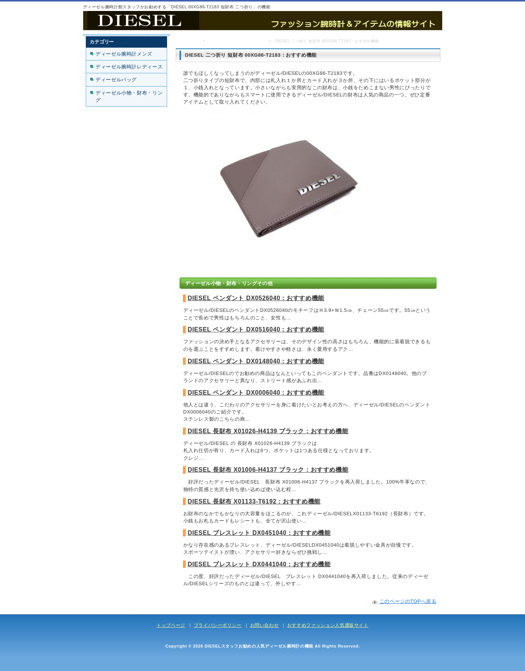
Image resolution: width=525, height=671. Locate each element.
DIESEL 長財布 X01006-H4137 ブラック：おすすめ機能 (268, 469)
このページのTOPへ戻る (408, 601)
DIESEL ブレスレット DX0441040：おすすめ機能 (259, 564)
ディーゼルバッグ (116, 79)
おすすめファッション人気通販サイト (328, 625)
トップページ (187, 41)
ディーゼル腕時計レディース (129, 67)
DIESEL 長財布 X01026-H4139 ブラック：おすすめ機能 (268, 431)
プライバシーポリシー (218, 625)
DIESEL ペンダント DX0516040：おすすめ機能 (256, 329)
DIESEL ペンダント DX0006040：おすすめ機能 (256, 392)
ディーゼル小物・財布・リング (237, 41)
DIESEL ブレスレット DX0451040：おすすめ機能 (259, 533)
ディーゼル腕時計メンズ (124, 54)
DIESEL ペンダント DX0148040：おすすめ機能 (256, 361)
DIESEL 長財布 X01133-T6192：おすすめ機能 (254, 501)
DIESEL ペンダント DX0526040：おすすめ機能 (256, 298)
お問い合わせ (264, 625)
